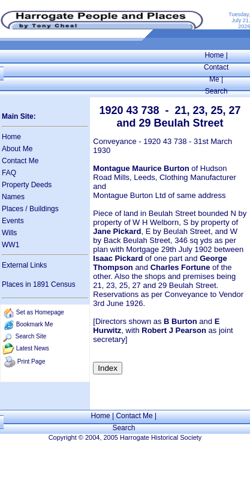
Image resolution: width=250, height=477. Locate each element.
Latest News (32, 348)
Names (13, 197)
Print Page (31, 361)
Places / (15, 209)
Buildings (44, 209)
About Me (17, 149)
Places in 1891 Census (39, 284)
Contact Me (20, 161)
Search (216, 91)
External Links (24, 265)
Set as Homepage (40, 312)
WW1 (10, 245)
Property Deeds (27, 185)
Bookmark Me (34, 324)
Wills (9, 233)
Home (214, 55)
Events (13, 221)
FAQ (9, 173)
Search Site (31, 336)
